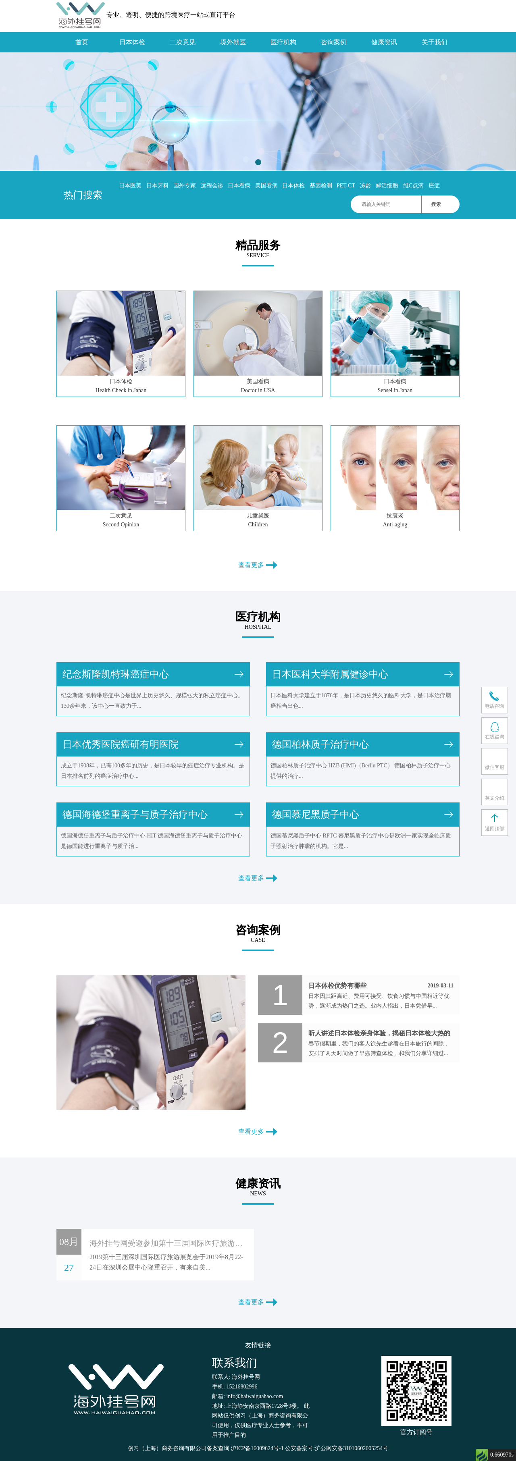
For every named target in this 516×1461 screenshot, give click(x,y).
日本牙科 (157, 186)
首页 (81, 42)
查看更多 (258, 564)
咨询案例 (334, 42)
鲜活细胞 (387, 186)
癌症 (434, 186)
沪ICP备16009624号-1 (257, 1448)
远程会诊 (212, 186)
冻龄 (365, 186)
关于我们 (434, 42)
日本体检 (132, 42)
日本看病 (239, 186)
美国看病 (266, 186)
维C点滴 (413, 186)
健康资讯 (384, 42)
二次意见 (183, 42)
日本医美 (130, 186)
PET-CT (346, 186)
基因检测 (321, 186)
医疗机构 (283, 42)
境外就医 (233, 42)
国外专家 (184, 186)
